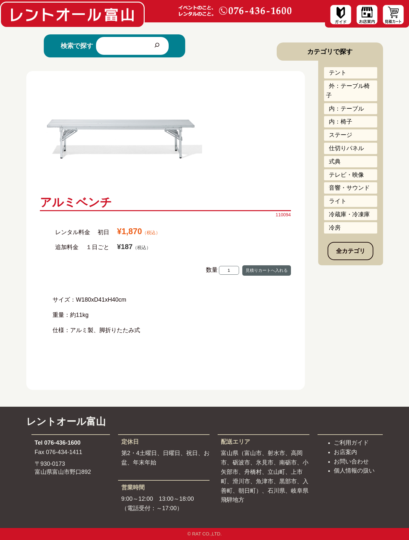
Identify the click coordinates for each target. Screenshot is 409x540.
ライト (337, 201)
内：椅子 (340, 121)
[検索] (157, 45)
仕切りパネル (346, 148)
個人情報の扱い (354, 470)
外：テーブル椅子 (348, 91)
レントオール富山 (66, 421)
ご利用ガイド (351, 442)
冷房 (335, 227)
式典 (335, 161)
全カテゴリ (350, 251)
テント (337, 72)
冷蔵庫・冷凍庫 (349, 214)
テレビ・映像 (346, 175)
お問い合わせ (351, 461)
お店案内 (345, 452)
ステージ (340, 135)
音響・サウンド (349, 188)
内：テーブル (346, 108)
